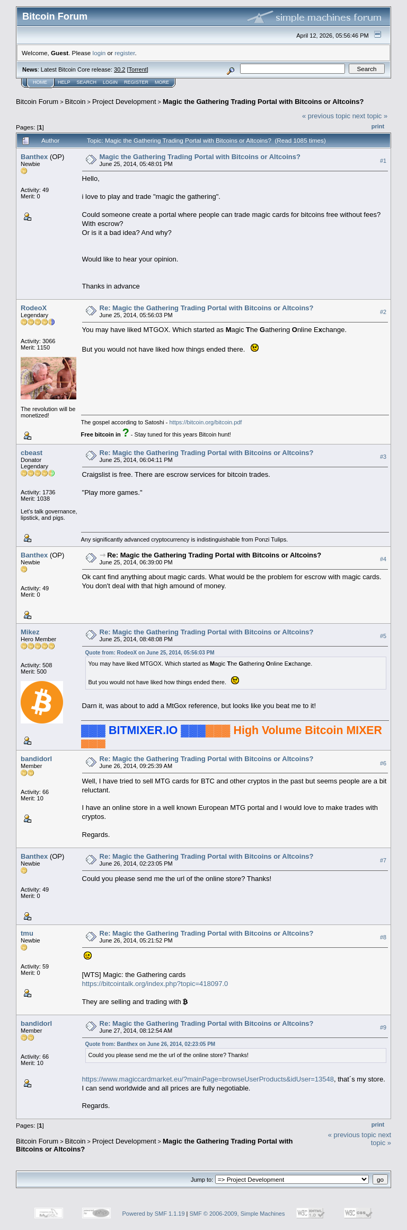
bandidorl (36, 759)
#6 (383, 763)
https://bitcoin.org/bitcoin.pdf (205, 422)
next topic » (370, 116)
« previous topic (326, 116)
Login (110, 82)
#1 (383, 161)
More (162, 82)
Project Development (124, 102)
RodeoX (34, 308)
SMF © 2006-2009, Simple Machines (237, 1213)
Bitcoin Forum (37, 102)
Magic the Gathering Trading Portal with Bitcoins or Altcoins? (263, 102)
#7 (383, 861)
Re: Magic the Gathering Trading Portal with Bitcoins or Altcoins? (207, 308)
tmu (27, 933)
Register (136, 82)
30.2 (119, 69)
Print (377, 126)
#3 (383, 456)
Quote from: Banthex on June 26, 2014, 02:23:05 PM (150, 1044)
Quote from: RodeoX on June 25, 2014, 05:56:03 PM (150, 653)
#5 (383, 636)
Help (64, 82)
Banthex (34, 157)
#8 (383, 938)
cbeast (31, 453)
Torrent (138, 69)
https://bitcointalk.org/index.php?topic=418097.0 (155, 984)
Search (87, 82)
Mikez (30, 632)
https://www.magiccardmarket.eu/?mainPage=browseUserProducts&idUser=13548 (208, 1079)
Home (40, 82)
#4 (383, 559)
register (124, 52)
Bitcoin (75, 102)
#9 (383, 1027)
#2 (383, 312)
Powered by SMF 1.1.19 (153, 1213)
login (99, 52)
